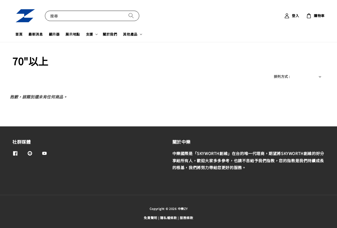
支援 (89, 34)
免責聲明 (150, 217)
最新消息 (35, 34)
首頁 (18, 34)
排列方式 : (282, 76)
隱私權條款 (168, 217)
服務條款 (186, 217)
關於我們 (110, 34)
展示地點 (72, 34)
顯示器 (54, 34)
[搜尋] (131, 16)
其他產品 (130, 34)
